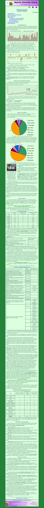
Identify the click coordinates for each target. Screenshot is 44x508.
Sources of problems (11, 15)
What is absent (10, 17)
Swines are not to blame (22, 9)
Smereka (15, 507)
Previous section (19, 499)
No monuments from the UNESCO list (16, 18)
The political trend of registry (13, 22)
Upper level (25, 499)
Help (21, 501)
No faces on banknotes (13, 20)
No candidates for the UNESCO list (16, 19)
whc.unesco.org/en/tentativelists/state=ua (22, 268)
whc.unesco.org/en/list (22, 212)
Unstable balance (11, 13)
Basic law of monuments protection (14, 14)
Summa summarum (11, 23)
